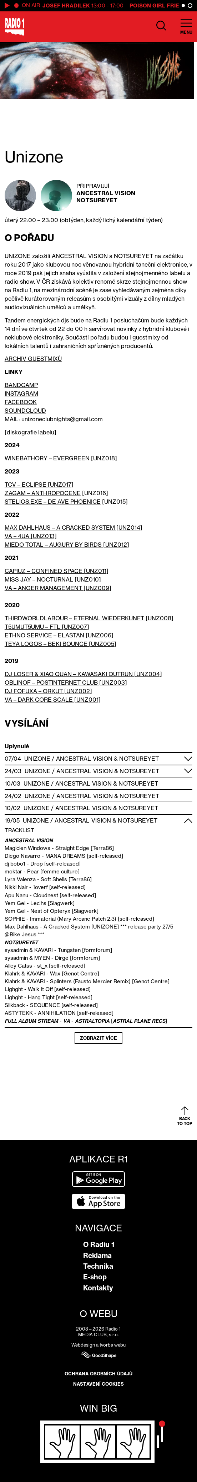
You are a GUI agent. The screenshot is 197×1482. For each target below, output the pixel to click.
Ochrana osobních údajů (98, 1373)
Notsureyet (96, 200)
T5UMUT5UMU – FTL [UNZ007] (47, 626)
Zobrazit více (98, 1038)
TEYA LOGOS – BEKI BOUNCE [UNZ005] (60, 643)
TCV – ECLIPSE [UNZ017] (39, 484)
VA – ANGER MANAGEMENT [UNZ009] (58, 588)
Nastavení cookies (98, 1384)
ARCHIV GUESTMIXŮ (33, 358)
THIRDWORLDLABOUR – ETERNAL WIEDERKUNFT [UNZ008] (89, 618)
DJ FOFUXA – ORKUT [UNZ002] (48, 691)
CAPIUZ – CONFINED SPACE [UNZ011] (56, 570)
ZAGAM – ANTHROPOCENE (43, 493)
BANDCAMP (21, 385)
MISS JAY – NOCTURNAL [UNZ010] (53, 579)
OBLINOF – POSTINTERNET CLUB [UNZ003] (66, 682)
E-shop (95, 1277)
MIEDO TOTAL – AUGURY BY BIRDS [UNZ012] (67, 544)
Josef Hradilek (66, 5)
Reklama (97, 1255)
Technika (98, 1266)
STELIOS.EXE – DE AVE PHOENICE (53, 501)
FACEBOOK (21, 402)
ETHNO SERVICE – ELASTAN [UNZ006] (59, 635)
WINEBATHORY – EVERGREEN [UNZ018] (61, 458)
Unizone (37, 758)
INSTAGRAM (21, 393)
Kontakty (98, 1288)
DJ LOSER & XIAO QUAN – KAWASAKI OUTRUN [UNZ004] (83, 674)
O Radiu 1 (98, 1244)
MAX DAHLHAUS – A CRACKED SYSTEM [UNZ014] (73, 527)
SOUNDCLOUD (25, 410)
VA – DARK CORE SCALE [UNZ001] (53, 699)
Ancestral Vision (105, 193)
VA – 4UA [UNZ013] (31, 536)
